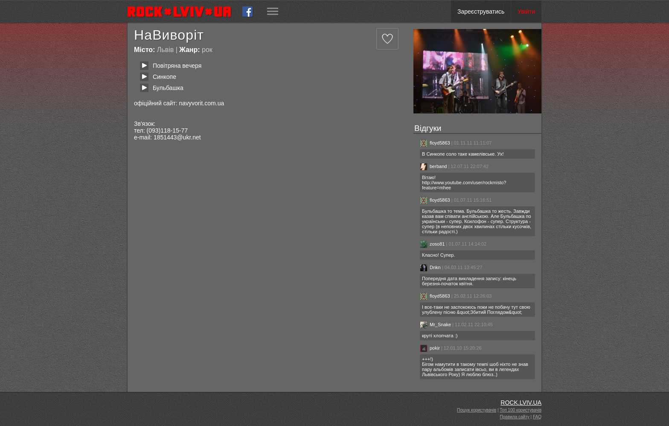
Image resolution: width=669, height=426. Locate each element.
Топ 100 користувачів (520, 410)
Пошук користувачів (476, 410)
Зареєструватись (480, 11)
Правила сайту (514, 416)
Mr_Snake (435, 324)
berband (433, 166)
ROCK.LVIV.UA (520, 402)
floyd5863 (435, 142)
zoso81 (432, 243)
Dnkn (430, 267)
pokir (430, 348)
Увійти (526, 11)
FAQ (537, 416)
